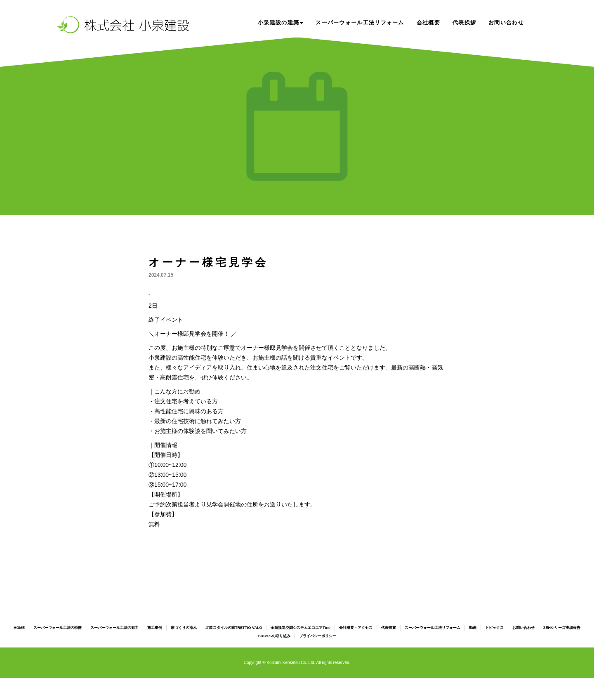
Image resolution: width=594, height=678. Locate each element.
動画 (472, 628)
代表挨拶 (464, 22)
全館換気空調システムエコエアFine (300, 628)
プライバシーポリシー (317, 636)
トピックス (494, 628)
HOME (19, 628)
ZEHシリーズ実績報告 (561, 628)
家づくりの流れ (184, 628)
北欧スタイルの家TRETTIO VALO (233, 628)
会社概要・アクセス (355, 628)
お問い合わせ (506, 22)
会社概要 (428, 22)
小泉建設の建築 (280, 22)
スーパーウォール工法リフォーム (360, 22)
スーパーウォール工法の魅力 (114, 628)
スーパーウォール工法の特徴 (57, 628)
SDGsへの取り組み (274, 636)
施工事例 (154, 628)
